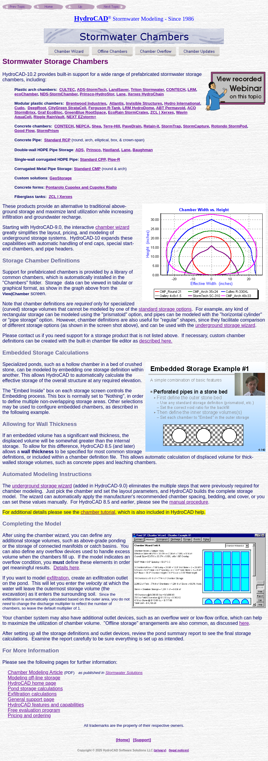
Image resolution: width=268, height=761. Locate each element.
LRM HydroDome (138, 108)
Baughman (142, 150)
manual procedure (188, 502)
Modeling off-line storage (34, 677)
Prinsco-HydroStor (97, 94)
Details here (66, 567)
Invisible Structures (144, 103)
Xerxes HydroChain (146, 94)
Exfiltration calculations (32, 694)
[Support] (142, 740)
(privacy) (160, 750)
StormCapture (196, 126)
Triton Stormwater (147, 89)
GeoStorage (61, 178)
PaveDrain (132, 126)
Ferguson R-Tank (104, 108)
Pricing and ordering (29, 715)
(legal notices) (179, 750)
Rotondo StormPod (229, 126)
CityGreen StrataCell (67, 108)
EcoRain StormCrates (128, 112)
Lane (121, 94)
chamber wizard (112, 227)
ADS (79, 150)
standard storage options (165, 309)
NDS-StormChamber (59, 94)
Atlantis (116, 103)
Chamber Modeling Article (35, 672)
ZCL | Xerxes (162, 112)
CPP (101, 159)
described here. (155, 340)
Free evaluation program (34, 710)
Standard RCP (57, 140)
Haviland (111, 150)
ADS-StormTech (92, 89)
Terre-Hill (111, 126)
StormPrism (48, 130)
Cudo (19, 108)
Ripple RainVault (49, 117)
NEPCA (83, 126)
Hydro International (182, 103)
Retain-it (151, 126)
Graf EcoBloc (50, 112)
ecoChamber (26, 94)
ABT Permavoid (170, 108)
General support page (31, 699)
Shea (96, 126)
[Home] (123, 740)
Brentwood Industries (86, 103)
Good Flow (24, 130)
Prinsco (93, 150)
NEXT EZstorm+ (81, 117)
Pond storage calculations (35, 688)
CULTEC (67, 89)
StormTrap (171, 126)
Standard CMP (87, 168)
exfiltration (58, 577)
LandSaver (119, 89)
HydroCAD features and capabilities (46, 704)
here (244, 623)
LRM (191, 89)
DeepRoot (37, 108)
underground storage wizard (225, 325)
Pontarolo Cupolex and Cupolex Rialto (81, 187)
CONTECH (175, 89)
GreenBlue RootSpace (85, 112)
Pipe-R (114, 159)
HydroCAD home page (32, 683)
